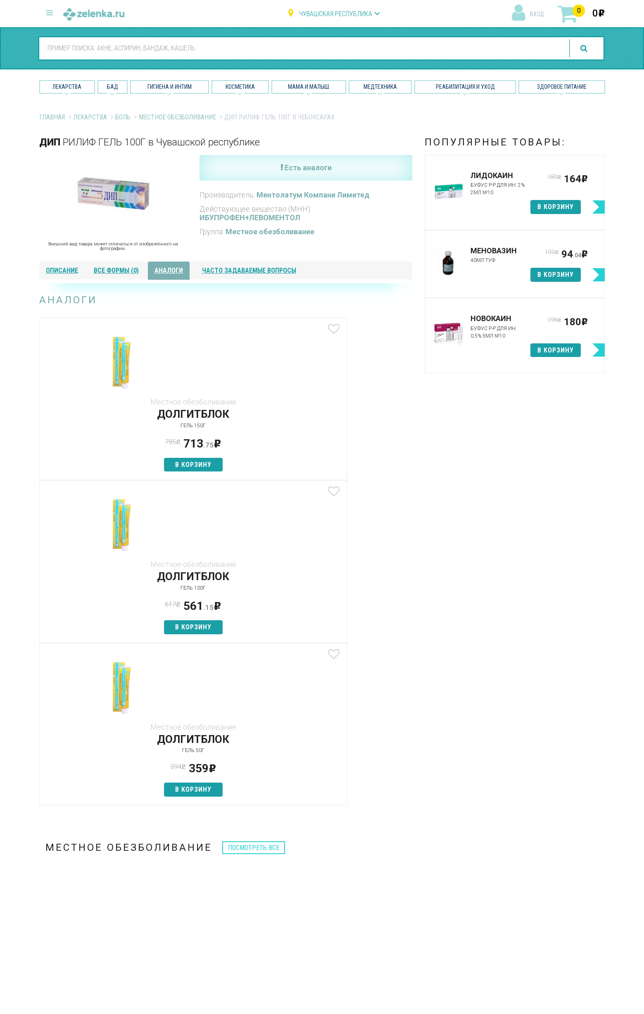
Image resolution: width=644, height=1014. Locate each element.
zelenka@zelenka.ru (68, 903)
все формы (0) (116, 270)
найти (572, 48)
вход (537, 14)
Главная (52, 117)
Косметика (240, 86)
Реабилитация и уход (465, 86)
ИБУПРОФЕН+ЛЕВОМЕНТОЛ (250, 217)
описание (62, 270)
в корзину (101, 465)
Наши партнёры (399, 870)
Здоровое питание (562, 86)
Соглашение (395, 927)
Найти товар (202, 884)
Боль (123, 117)
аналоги (168, 270)
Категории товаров (213, 870)
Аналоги (196, 898)
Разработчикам (400, 913)
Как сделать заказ (212, 913)
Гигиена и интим (303, 884)
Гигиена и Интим (169, 86)
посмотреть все (253, 522)
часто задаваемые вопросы (249, 270)
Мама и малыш (308, 86)
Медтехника (380, 86)
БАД (112, 86)
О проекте (391, 855)
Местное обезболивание (177, 117)
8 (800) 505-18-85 (89, 853)
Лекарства (66, 86)
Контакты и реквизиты (410, 898)
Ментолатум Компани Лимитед (313, 194)
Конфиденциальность (409, 942)
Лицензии (390, 884)
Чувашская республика (335, 14)
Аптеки (194, 855)
